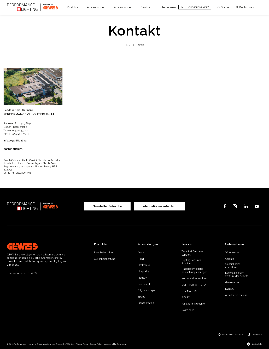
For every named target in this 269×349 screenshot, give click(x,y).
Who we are (232, 252)
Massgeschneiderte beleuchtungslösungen (194, 270)
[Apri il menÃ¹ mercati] (245, 7)
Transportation (146, 303)
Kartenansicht (12, 149)
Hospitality (144, 271)
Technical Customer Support (193, 253)
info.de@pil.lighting (15, 140)
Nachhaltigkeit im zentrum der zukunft (236, 274)
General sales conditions (232, 266)
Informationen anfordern (159, 206)
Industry (142, 277)
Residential (144, 284)
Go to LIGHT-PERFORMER (195, 7)
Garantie (229, 259)
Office (141, 252)
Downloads (188, 310)
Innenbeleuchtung (104, 252)
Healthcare (144, 265)
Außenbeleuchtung (104, 259)
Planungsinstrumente (193, 303)
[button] (72, 7)
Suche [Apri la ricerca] (223, 7)
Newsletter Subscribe (107, 206)
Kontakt (229, 288)
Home (128, 45)
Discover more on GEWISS (22, 273)
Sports (141, 296)
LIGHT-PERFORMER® (194, 284)
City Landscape (146, 290)
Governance (232, 282)
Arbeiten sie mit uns (236, 295)
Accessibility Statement (115, 344)
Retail (141, 259)
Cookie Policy (96, 344)
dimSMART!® (189, 291)
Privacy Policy (81, 344)
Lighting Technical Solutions (192, 262)
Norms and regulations (194, 278)
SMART (186, 297)
